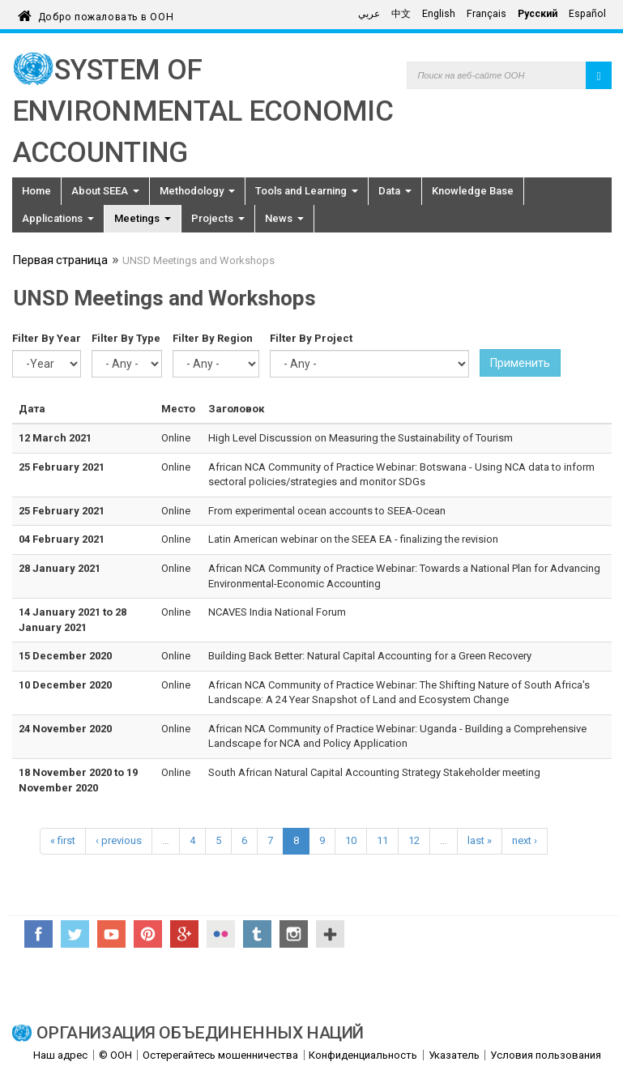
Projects (218, 218)
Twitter (75, 934)
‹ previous (119, 840)
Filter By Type (126, 338)
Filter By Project (311, 338)
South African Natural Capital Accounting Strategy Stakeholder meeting (374, 772)
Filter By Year (46, 338)
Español (587, 13)
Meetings (142, 218)
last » (479, 840)
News (284, 218)
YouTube (111, 934)
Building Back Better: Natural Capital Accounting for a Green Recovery (369, 656)
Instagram (293, 934)
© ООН (115, 1055)
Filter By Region (213, 338)
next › (524, 840)
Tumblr (257, 934)
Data (395, 191)
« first (62, 840)
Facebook (38, 934)
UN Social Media (330, 934)
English (438, 13)
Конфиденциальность (363, 1055)
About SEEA (105, 191)
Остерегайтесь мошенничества (220, 1055)
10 (350, 840)
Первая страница (60, 261)
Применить (520, 362)
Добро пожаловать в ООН (105, 14)
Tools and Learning (306, 191)
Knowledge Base (473, 191)
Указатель (454, 1055)
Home (36, 191)
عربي (369, 13)
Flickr (221, 934)
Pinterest (148, 934)
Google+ (184, 934)
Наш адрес (60, 1055)
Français (486, 13)
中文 (401, 13)
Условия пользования (545, 1055)
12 (414, 840)
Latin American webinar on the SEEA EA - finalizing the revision (353, 539)
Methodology (197, 191)
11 (382, 840)
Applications (58, 218)
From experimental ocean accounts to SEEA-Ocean (327, 511)
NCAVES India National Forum (277, 612)
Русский (537, 13)
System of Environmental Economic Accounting (203, 111)
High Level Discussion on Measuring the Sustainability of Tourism (360, 438)
